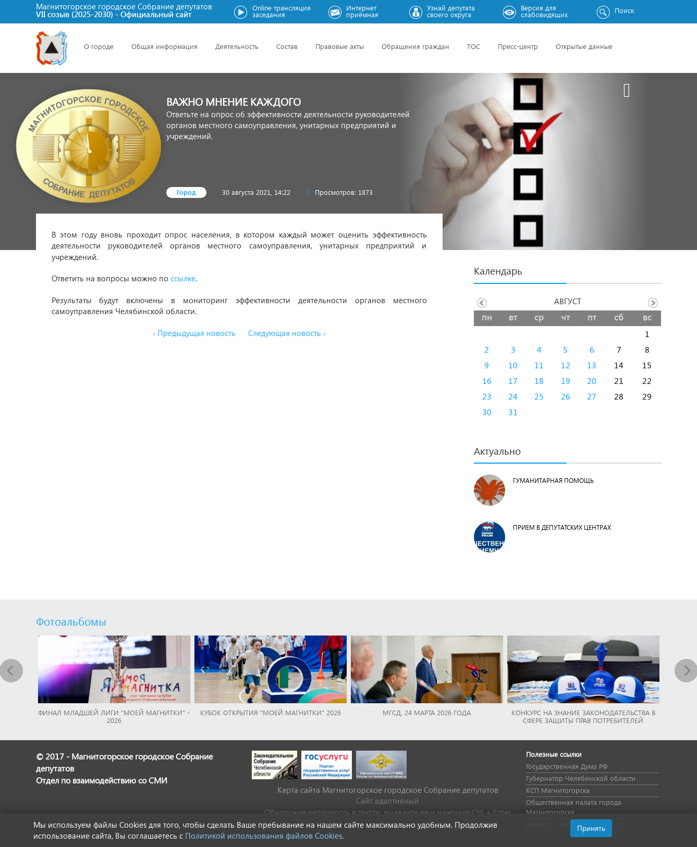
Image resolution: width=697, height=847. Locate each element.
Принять (591, 828)
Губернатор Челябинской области (580, 778)
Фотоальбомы (71, 621)
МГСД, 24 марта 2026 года (427, 712)
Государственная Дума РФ (566, 766)
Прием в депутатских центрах (562, 527)
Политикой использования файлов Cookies (263, 835)
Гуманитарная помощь (553, 480)
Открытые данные (584, 46)
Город (186, 192)
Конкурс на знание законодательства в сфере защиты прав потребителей (583, 716)
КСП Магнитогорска (558, 790)
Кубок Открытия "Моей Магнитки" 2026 (270, 712)
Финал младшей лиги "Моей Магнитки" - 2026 (114, 716)
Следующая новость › (287, 333)
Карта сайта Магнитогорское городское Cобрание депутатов (387, 789)
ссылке (182, 278)
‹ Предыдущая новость (194, 333)
